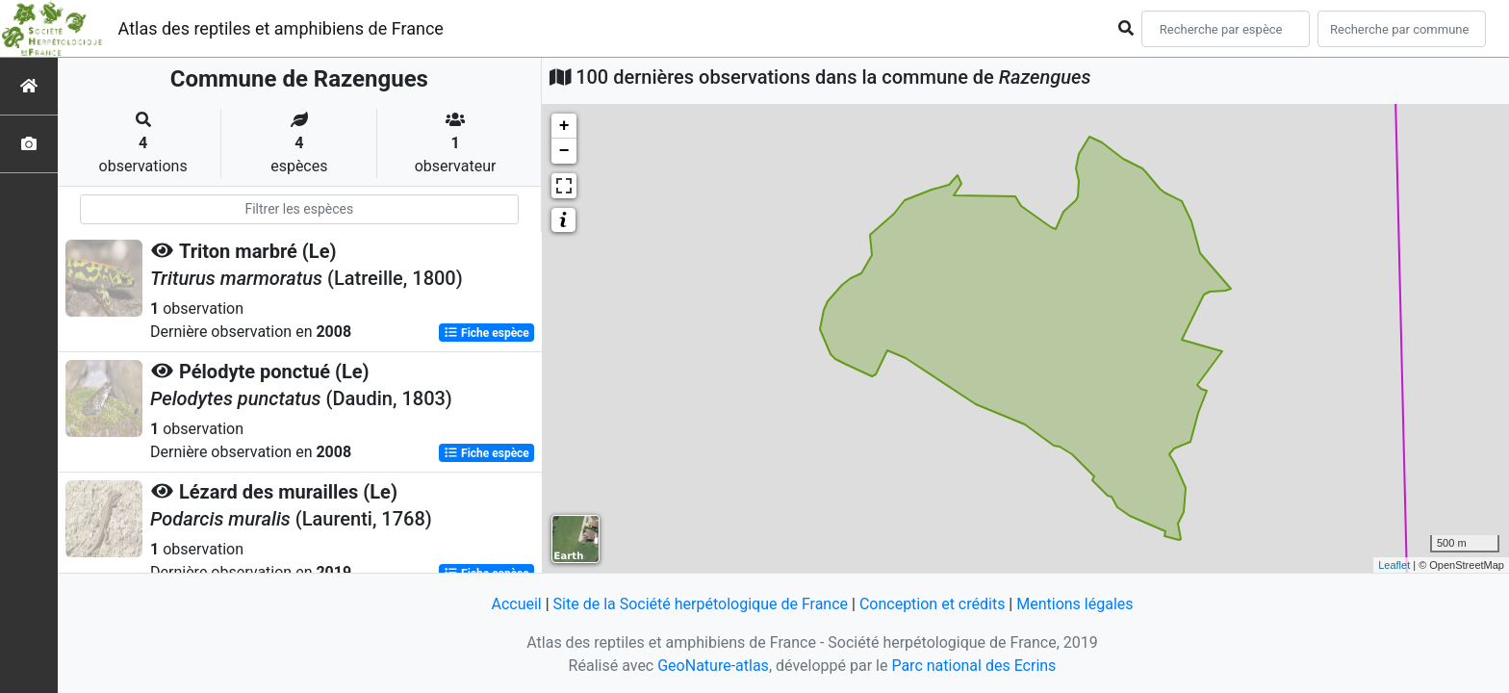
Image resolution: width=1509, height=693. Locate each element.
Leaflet (1394, 565)
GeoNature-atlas (713, 665)
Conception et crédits (932, 604)
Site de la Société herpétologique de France (700, 604)
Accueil (516, 604)
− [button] (564, 151)
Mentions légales (1074, 604)
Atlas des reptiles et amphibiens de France (281, 28)
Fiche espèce (486, 333)
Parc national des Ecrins (973, 665)
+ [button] (564, 126)
